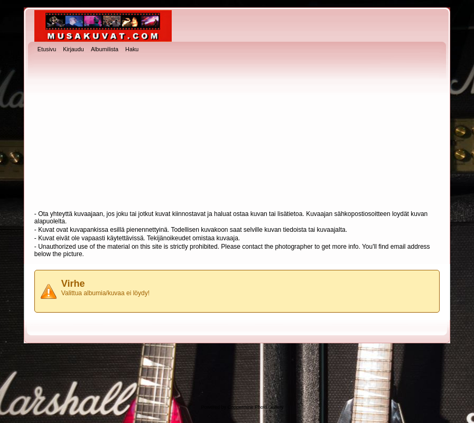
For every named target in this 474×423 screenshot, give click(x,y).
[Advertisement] (237, 132)
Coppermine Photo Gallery (255, 407)
